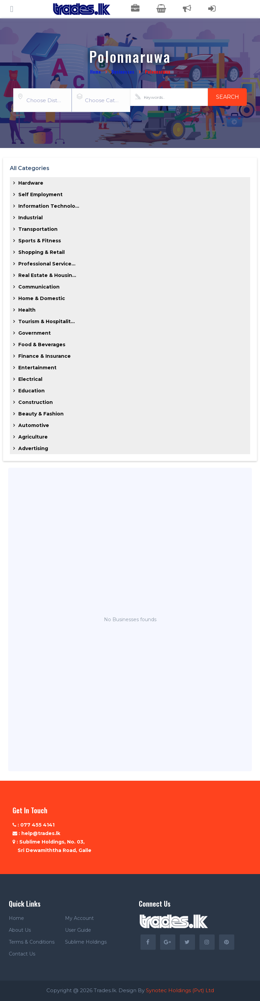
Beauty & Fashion (41, 414)
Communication (39, 287)
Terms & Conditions (32, 942)
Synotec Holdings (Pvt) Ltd (180, 990)
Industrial (30, 218)
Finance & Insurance (44, 356)
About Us (20, 930)
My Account (79, 918)
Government (34, 333)
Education (31, 391)
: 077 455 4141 (34, 825)
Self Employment (40, 194)
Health (27, 310)
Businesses (122, 71)
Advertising (33, 448)
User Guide (78, 930)
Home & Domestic (41, 298)
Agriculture (33, 437)
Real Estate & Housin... (47, 275)
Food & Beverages (41, 344)
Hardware (30, 183)
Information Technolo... (48, 206)
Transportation (38, 229)
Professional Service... (46, 264)
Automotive (33, 425)
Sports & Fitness (39, 241)
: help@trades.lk (36, 833)
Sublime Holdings (86, 942)
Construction (35, 402)
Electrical (30, 379)
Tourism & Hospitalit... (46, 321)
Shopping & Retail (41, 252)
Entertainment (37, 368)
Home (95, 71)
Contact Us (22, 954)
